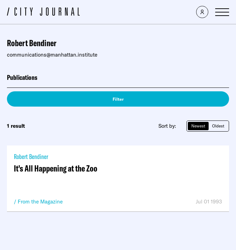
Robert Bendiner (31, 156)
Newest (198, 125)
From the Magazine (40, 201)
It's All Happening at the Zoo (55, 168)
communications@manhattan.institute (52, 55)
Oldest (218, 125)
